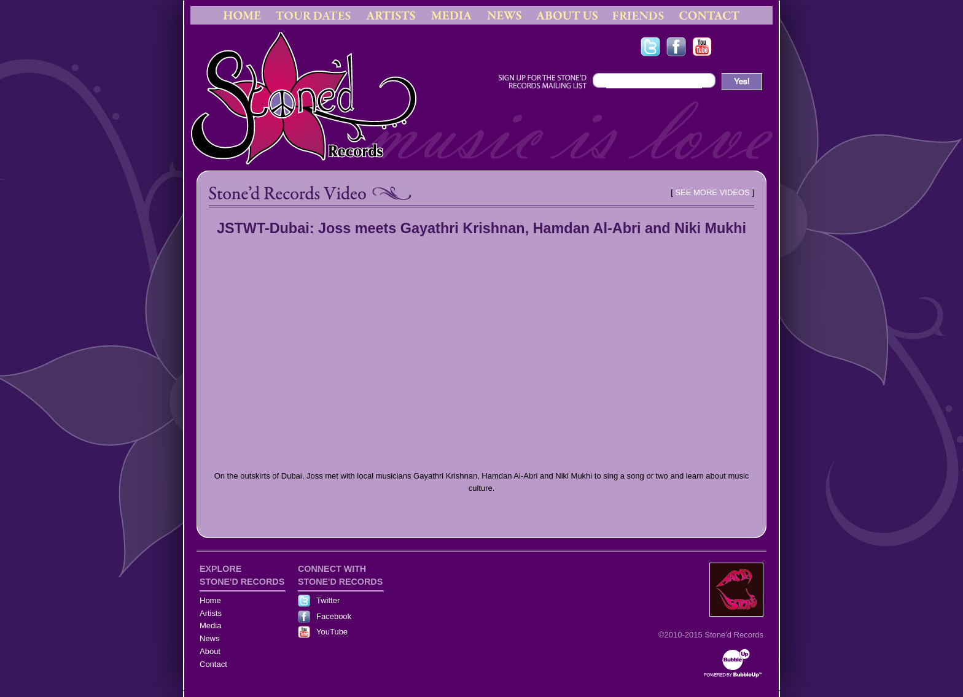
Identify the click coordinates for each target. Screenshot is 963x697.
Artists (211, 613)
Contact (213, 664)
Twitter (328, 600)
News (210, 638)
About (210, 651)
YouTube (332, 631)
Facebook (333, 616)
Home (210, 600)
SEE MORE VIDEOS (712, 192)
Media (210, 625)
